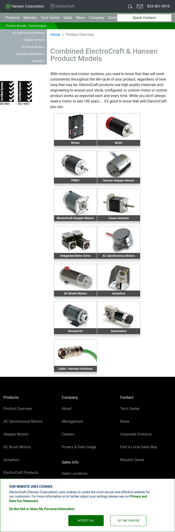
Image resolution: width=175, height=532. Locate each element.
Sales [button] (68, 18)
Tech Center (129, 408)
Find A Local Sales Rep (138, 447)
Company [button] (96, 18)
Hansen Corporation (24, 7)
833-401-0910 (158, 6)
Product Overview (17, 408)
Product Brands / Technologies (26, 25)
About (67, 408)
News (80, 18)
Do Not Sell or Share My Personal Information (42, 509)
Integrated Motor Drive (75, 255)
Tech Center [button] (50, 18)
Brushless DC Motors (30, 54)
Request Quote (132, 460)
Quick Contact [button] (144, 18)
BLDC (118, 142)
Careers (68, 434)
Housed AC (75, 331)
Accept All (86, 520)
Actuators (37, 61)
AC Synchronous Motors (28, 32)
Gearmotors (118, 331)
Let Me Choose (128, 520)
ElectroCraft (62, 6)
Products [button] (12, 18)
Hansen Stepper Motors (118, 180)
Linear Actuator (118, 218)
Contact (114, 18)
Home (55, 34)
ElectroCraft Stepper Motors (75, 218)
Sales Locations (75, 473)
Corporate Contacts (136, 434)
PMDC (75, 180)
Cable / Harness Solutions (75, 368)
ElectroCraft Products (20, 472)
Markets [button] (30, 18)
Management (72, 421)
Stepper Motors (34, 40)
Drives (75, 142)
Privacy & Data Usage (79, 447)
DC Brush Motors (33, 47)
